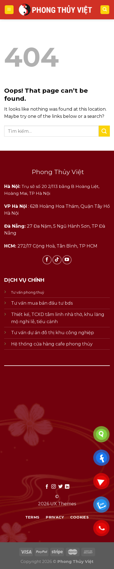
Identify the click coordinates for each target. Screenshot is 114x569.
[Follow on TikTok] (57, 259)
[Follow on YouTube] (67, 259)
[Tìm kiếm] (105, 9)
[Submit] (104, 131)
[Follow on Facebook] (47, 259)
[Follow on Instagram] (53, 486)
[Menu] (9, 9)
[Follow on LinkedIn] (67, 486)
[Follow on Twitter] (60, 486)
